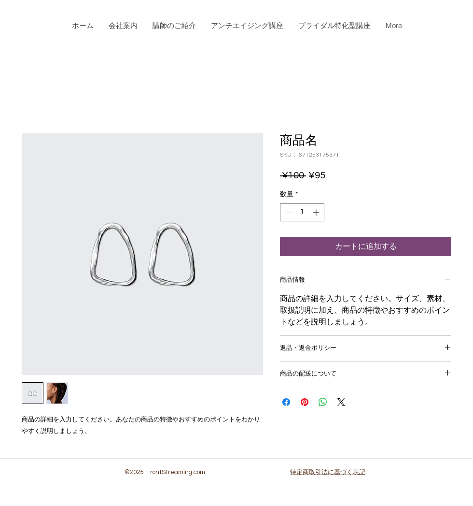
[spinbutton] (302, 212)
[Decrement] (287, 212)
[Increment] (317, 212)
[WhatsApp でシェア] (323, 402)
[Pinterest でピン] (304, 402)
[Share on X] (341, 402)
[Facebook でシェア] (286, 402)
